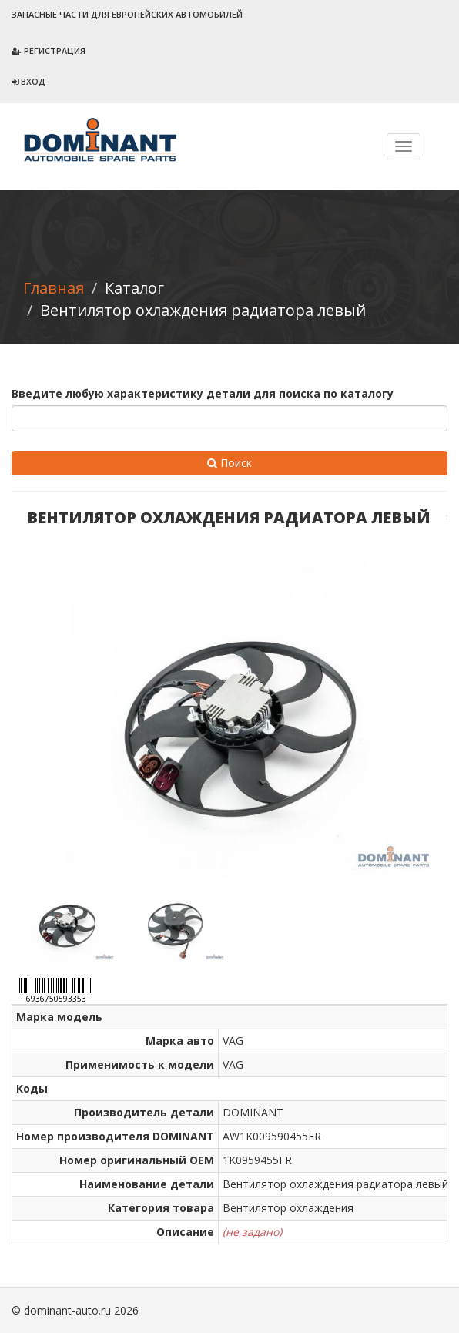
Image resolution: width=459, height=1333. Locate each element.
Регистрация (48, 50)
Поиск (229, 462)
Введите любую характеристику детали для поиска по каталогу (203, 393)
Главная (53, 287)
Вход (28, 81)
